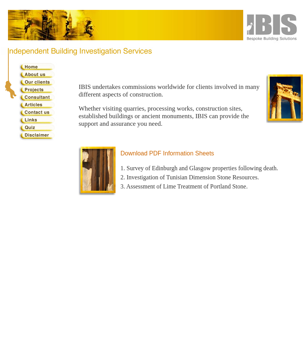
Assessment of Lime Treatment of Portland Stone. (187, 186)
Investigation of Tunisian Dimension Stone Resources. (193, 177)
